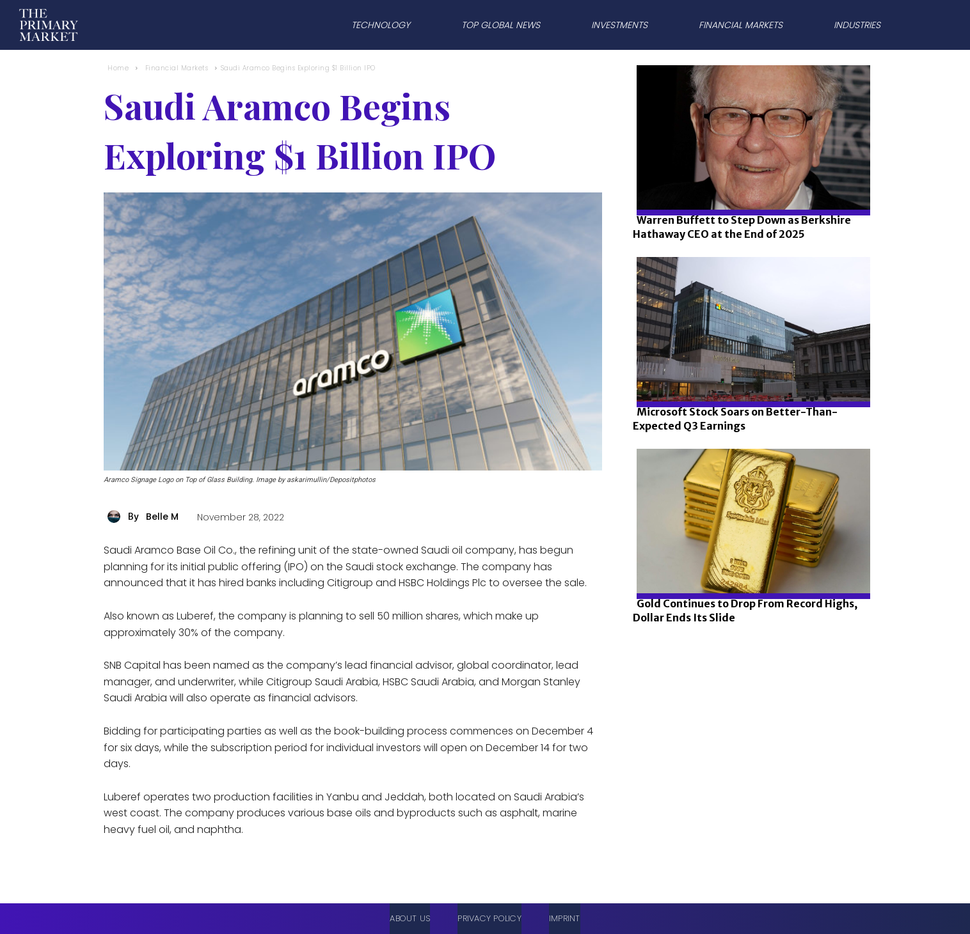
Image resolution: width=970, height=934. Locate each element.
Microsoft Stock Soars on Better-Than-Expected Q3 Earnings (735, 418)
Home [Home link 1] (118, 68)
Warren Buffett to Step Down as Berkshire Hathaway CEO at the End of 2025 (742, 227)
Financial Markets (177, 68)
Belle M (162, 516)
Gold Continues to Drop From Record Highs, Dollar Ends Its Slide (745, 610)
